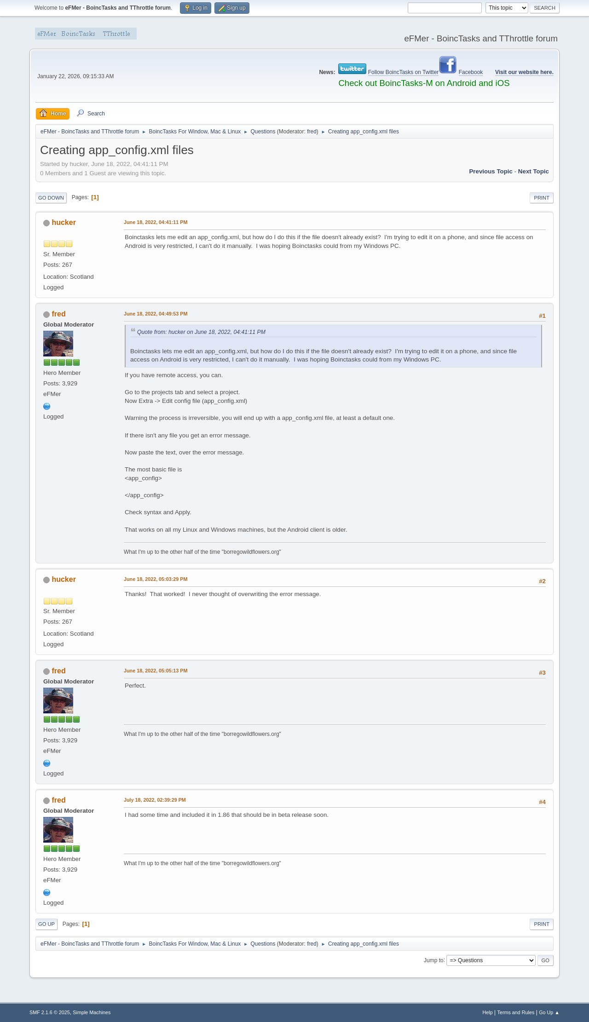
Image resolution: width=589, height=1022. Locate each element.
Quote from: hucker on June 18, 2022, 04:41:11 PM (201, 332)
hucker (63, 222)
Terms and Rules (516, 1012)
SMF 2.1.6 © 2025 (49, 1012)
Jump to (434, 960)
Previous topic (491, 171)
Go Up (46, 924)
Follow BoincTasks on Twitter (403, 72)
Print (541, 198)
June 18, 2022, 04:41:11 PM (155, 222)
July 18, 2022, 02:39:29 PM (155, 800)
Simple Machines (91, 1012)
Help (488, 1012)
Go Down (51, 198)
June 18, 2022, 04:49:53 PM (155, 313)
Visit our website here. (524, 72)
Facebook (471, 72)
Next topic (533, 171)
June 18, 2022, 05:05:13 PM (155, 670)
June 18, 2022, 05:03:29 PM (155, 579)
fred (312, 131)
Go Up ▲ (549, 1012)
